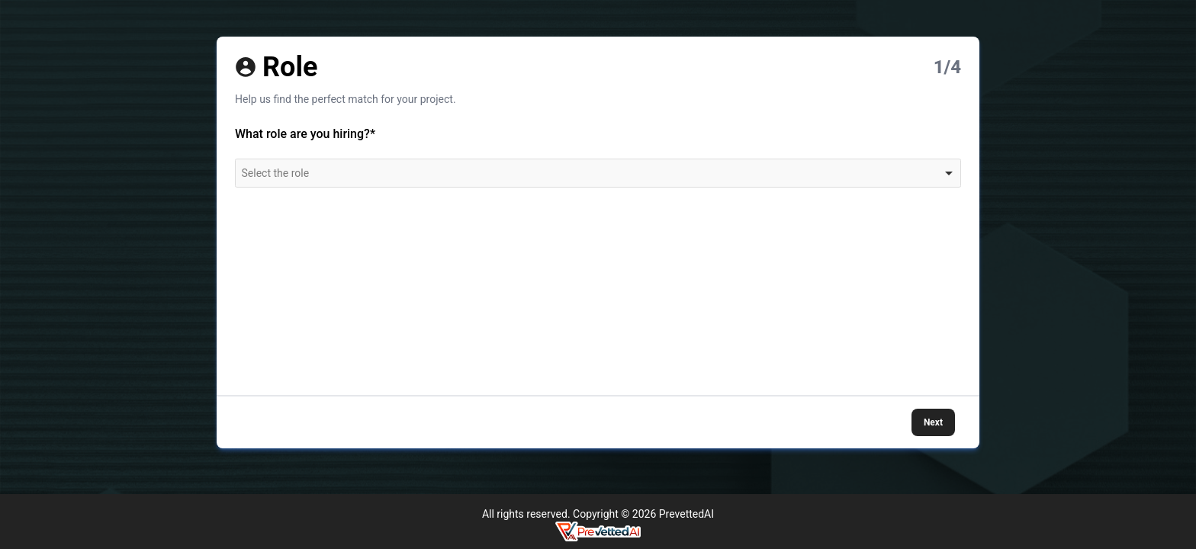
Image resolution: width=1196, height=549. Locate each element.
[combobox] (598, 173)
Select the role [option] (276, 173)
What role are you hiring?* (305, 134)
